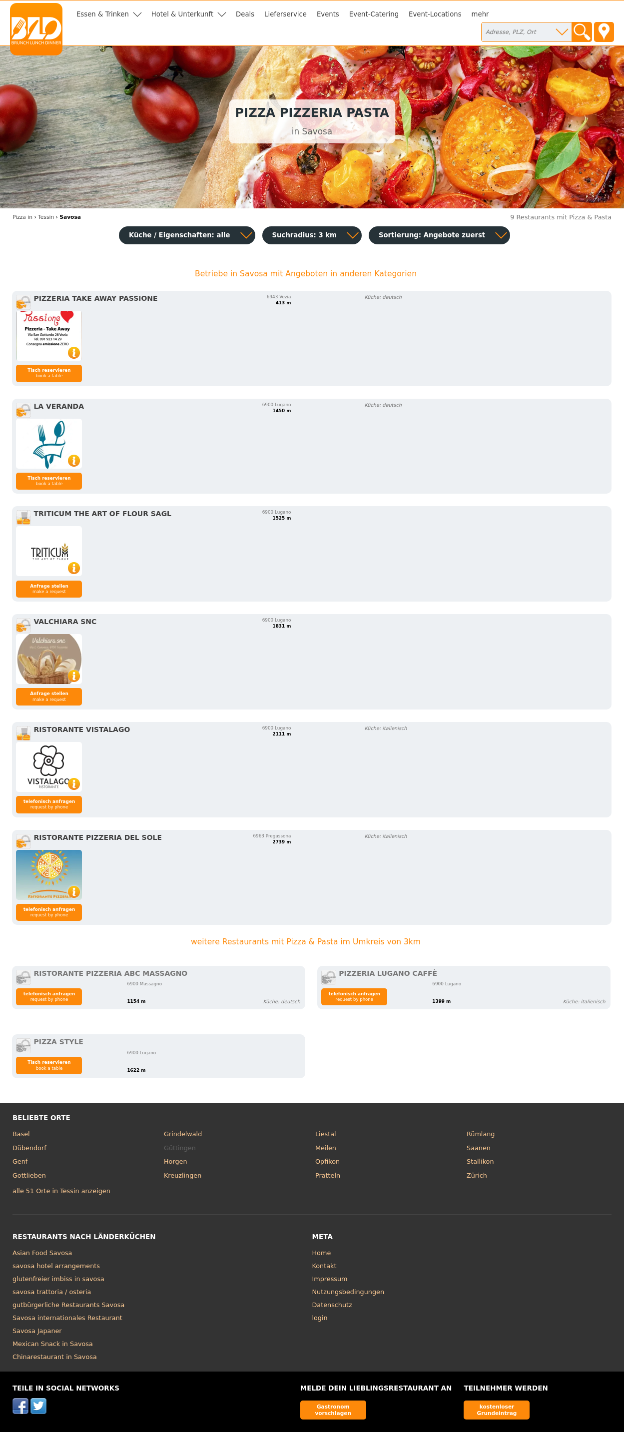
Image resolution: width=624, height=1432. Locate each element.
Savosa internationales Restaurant (67, 1318)
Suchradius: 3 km (304, 235)
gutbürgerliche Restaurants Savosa (68, 1305)
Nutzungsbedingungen (348, 1292)
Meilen (325, 1148)
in (22, 217)
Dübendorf (29, 1148)
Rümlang (481, 1134)
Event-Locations (435, 14)
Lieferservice (285, 14)
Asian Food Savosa (42, 1253)
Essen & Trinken (102, 14)
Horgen (175, 1161)
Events (328, 14)
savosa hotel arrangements (56, 1266)
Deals (245, 14)
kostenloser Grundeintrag (497, 1410)
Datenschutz (332, 1305)
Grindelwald (183, 1134)
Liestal (325, 1134)
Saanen (479, 1148)
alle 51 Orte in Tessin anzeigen (61, 1191)
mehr (480, 14)
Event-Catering (374, 14)
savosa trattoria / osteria (51, 1292)
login (320, 1318)
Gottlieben (29, 1175)
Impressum (330, 1279)
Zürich (477, 1175)
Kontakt (324, 1266)
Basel (21, 1134)
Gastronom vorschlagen (333, 1410)
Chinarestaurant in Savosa (54, 1357)
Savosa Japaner (37, 1331)
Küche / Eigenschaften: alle (179, 235)
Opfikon (327, 1161)
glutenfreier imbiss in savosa (58, 1279)
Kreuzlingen (182, 1175)
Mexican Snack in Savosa (52, 1344)
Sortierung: (432, 235)
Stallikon (480, 1161)
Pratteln (327, 1175)
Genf (19, 1161)
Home (321, 1253)
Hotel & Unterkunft (182, 14)
